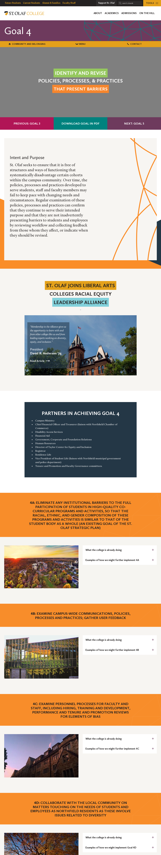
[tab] (120, 550)
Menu (80, 44)
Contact (134, 44)
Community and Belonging (26, 44)
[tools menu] (152, 3)
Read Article (37, 360)
